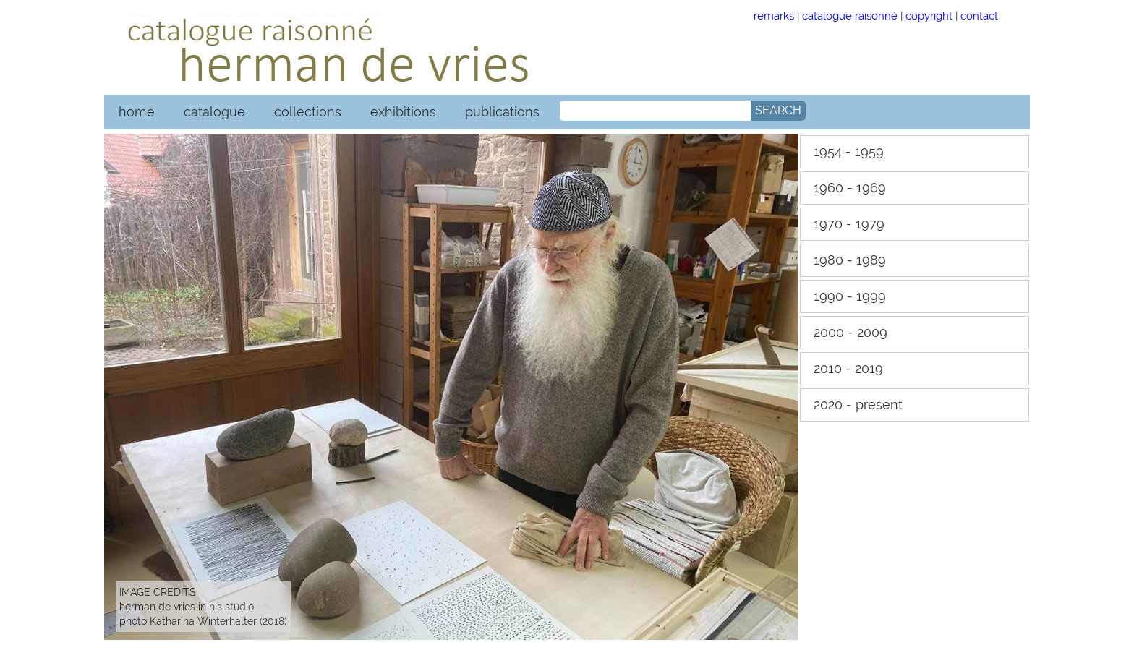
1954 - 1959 (849, 151)
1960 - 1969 (850, 187)
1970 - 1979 (849, 223)
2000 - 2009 (850, 332)
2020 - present (858, 404)
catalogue (214, 111)
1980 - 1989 (850, 260)
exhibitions (403, 111)
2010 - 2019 (848, 368)
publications (502, 111)
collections (307, 111)
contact (979, 15)
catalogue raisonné (850, 15)
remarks (774, 15)
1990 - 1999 (850, 296)
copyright (928, 15)
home (137, 111)
